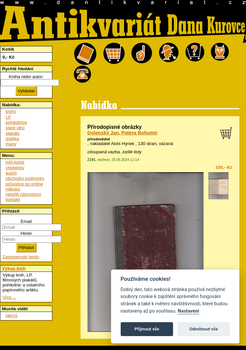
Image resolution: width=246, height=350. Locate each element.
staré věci (15, 127)
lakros (12, 315)
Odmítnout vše (203, 328)
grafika (12, 138)
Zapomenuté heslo (21, 256)
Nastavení (188, 311)
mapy (11, 143)
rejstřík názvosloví (23, 194)
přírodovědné (99, 139)
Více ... (9, 297)
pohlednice (16, 122)
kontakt (13, 199)
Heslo (26, 233)
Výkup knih (14, 268)
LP (8, 117)
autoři (11, 173)
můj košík (15, 162)
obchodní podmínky (25, 178)
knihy (11, 111)
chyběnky (15, 167)
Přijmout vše (147, 328)
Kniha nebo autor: (26, 76)
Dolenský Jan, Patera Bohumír (123, 132)
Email (26, 221)
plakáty (13, 133)
